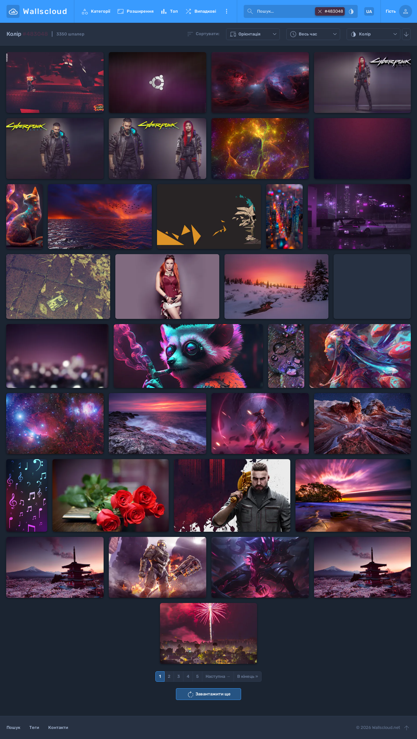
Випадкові (200, 11)
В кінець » (247, 676)
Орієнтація (254, 34)
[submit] (250, 11)
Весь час (314, 34)
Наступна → (218, 676)
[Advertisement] (372, 286)
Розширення (135, 11)
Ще (226, 11)
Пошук (13, 727)
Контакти (58, 727)
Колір (374, 34)
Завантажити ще (209, 694)
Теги (34, 727)
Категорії (95, 11)
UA (369, 11)
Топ (169, 11)
